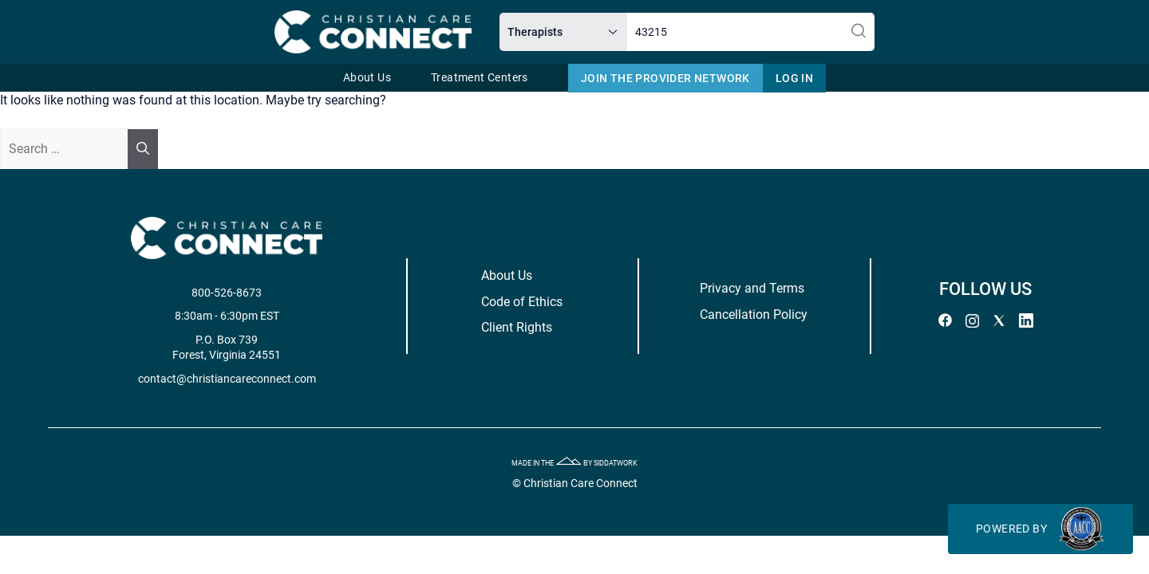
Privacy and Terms (737, 288)
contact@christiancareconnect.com (256, 378)
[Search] (143, 149)
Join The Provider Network (665, 78)
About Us (367, 78)
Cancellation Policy (738, 314)
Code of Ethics (526, 301)
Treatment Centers (479, 78)
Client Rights (521, 327)
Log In (794, 78)
